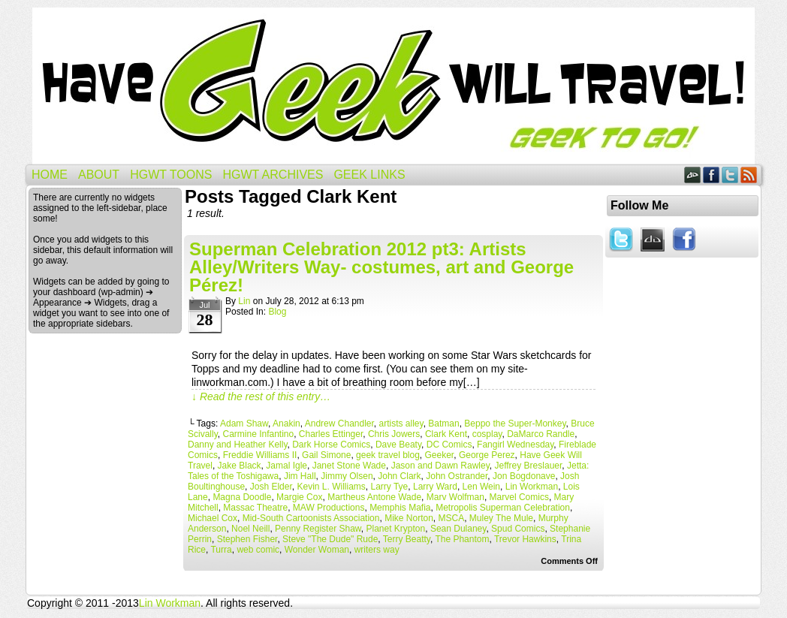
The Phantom (462, 539)
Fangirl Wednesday (515, 444)
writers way (377, 549)
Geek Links (369, 174)
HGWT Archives (272, 174)
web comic (258, 549)
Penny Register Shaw (318, 528)
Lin (244, 301)
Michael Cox (212, 518)
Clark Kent (446, 434)
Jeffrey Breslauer (528, 465)
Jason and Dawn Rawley (440, 465)
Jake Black (239, 465)
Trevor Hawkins (525, 539)
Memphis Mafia (399, 507)
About (98, 174)
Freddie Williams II (260, 455)
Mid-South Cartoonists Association (311, 518)
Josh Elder (271, 486)
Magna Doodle (242, 497)
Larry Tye (389, 486)
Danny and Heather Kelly (238, 444)
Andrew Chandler (339, 423)
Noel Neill (250, 528)
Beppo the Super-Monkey (514, 423)
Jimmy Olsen (346, 476)
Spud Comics (517, 528)
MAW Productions (329, 507)
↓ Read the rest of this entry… (260, 396)
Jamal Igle (286, 465)
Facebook (711, 174)
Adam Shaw (244, 423)
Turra (220, 549)
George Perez (487, 455)
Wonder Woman (317, 549)
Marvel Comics (519, 497)
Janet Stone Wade (349, 465)
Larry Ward (435, 486)
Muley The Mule (501, 518)
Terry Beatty (406, 539)
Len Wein (481, 486)
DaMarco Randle (540, 434)
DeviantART (692, 174)
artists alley (401, 423)
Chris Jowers (394, 434)
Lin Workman (531, 486)
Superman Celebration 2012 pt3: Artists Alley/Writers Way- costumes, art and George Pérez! (381, 267)
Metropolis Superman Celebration (503, 507)
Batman (443, 423)
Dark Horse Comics (331, 444)
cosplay (487, 434)
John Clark (399, 476)
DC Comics (449, 444)
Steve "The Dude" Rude (330, 539)
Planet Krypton (395, 528)
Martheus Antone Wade (374, 497)
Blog (277, 311)
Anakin (286, 423)
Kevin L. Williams (331, 486)
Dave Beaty (398, 444)
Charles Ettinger (331, 434)
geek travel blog (388, 455)
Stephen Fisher (247, 539)
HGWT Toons (171, 174)
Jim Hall (300, 476)
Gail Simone (326, 455)
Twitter (730, 174)
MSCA (452, 518)
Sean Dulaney (458, 528)
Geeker (439, 455)
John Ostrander (456, 476)
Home (50, 174)
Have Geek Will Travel (393, 86)
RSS (749, 174)
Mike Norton (408, 518)
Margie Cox (299, 497)
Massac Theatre (255, 507)
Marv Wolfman (455, 497)
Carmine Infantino (258, 434)
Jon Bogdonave (524, 476)
